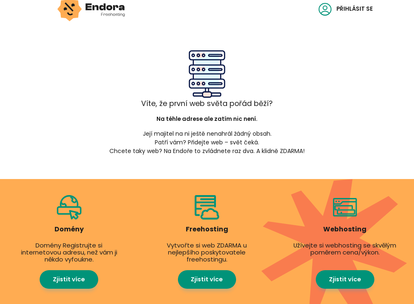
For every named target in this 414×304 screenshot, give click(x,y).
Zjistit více (69, 279)
